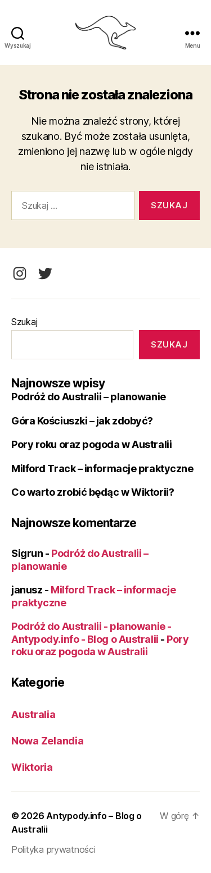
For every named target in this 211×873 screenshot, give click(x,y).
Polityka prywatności (53, 849)
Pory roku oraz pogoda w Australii (91, 444)
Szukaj (24, 321)
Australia (33, 714)
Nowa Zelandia (47, 741)
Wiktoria (32, 767)
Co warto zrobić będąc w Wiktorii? (92, 492)
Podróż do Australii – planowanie (88, 397)
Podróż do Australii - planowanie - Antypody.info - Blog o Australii (91, 632)
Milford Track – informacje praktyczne (102, 468)
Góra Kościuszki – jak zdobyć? (82, 421)
